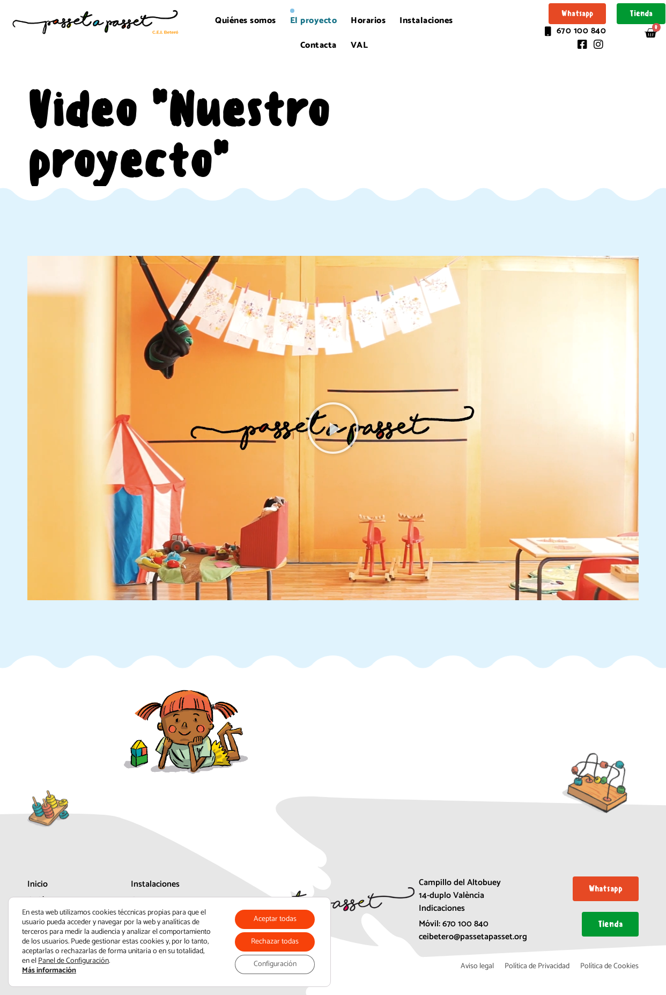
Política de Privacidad (537, 966)
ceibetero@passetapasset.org (473, 937)
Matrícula (148, 916)
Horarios (368, 20)
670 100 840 (465, 924)
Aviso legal (477, 966)
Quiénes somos (245, 20)
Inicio (37, 884)
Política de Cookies (609, 966)
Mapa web (149, 932)
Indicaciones (442, 908)
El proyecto (313, 20)
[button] (333, 428)
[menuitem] (359, 45)
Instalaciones (426, 20)
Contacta (318, 45)
